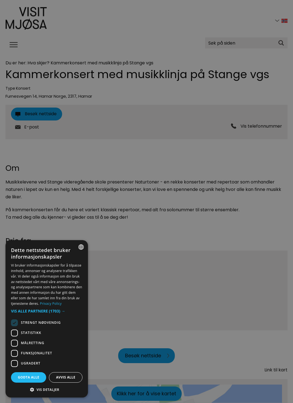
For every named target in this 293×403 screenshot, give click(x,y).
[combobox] (81, 247)
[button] (46, 311)
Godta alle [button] (28, 377)
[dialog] (46, 318)
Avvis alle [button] (65, 377)
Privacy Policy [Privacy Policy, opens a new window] (51, 303)
